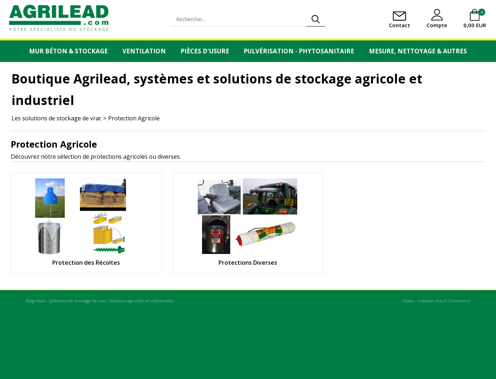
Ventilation (144, 51)
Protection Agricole (134, 118)
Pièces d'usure (204, 51)
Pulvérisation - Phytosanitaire (299, 51)
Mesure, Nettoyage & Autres (418, 51)
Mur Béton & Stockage (68, 51)
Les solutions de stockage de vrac (56, 118)
